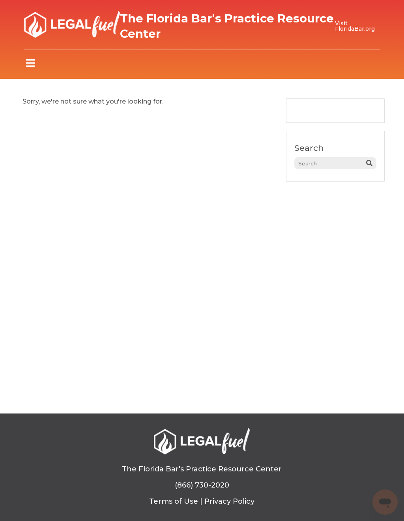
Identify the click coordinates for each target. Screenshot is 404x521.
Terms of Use (173, 501)
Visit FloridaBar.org (355, 26)
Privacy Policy (229, 501)
